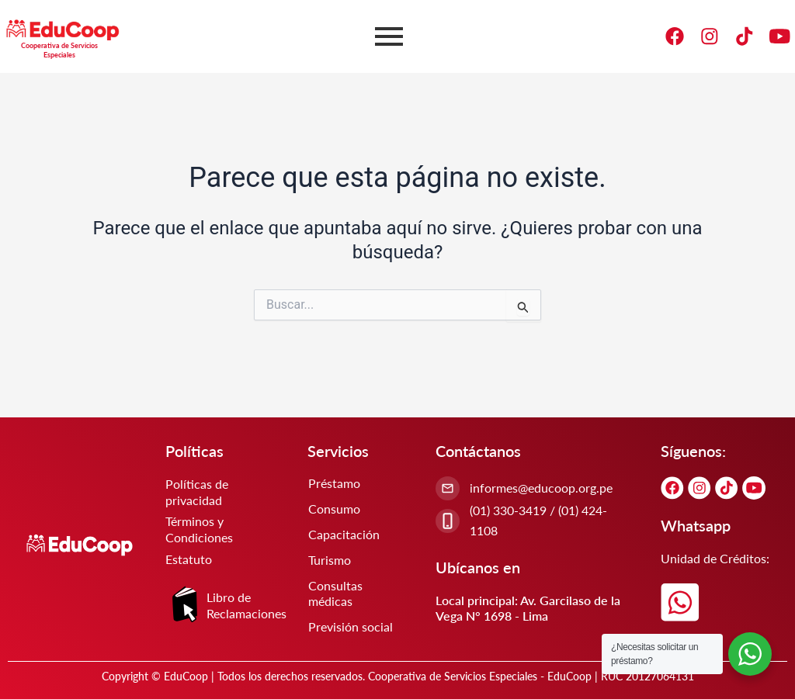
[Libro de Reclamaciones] (184, 605)
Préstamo (334, 483)
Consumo (334, 508)
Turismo (329, 559)
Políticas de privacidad (196, 491)
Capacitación (344, 534)
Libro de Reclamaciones (246, 605)
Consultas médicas (335, 593)
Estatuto (188, 559)
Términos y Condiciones (199, 529)
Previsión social (350, 626)
